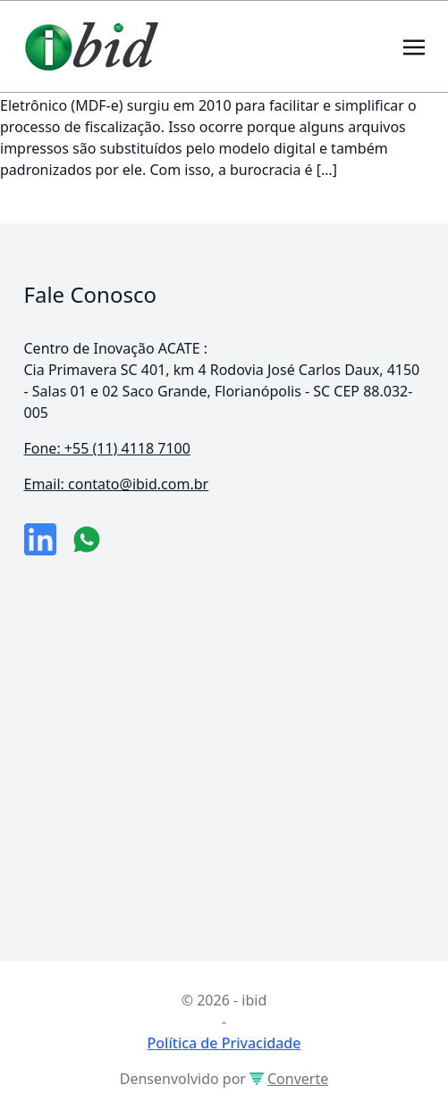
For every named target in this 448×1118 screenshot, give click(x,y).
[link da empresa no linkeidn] (40, 539)
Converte (288, 1079)
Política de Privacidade (224, 1043)
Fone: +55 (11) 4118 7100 (107, 448)
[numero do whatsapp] (87, 539)
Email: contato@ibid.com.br (116, 484)
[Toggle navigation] (414, 45)
